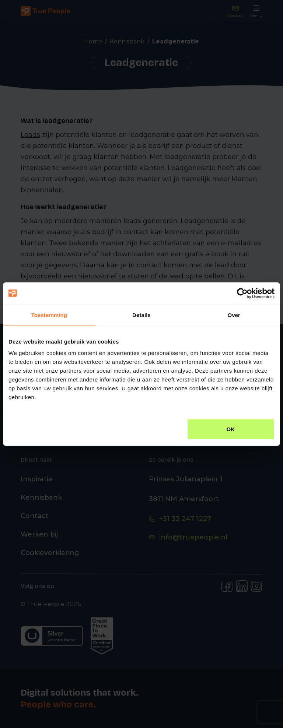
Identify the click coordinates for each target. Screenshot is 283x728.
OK (231, 429)
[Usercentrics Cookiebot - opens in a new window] (242, 293)
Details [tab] (141, 315)
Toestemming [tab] (49, 315)
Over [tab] (233, 315)
